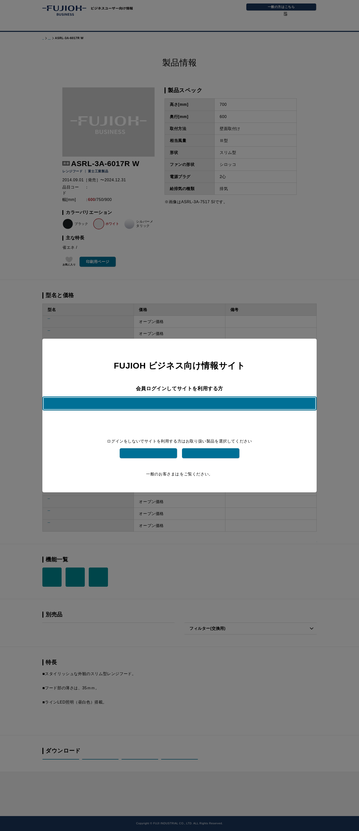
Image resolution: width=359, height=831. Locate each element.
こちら (179, 466)
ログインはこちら (179, 410)
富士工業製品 (148, 446)
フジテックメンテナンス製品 (210, 446)
